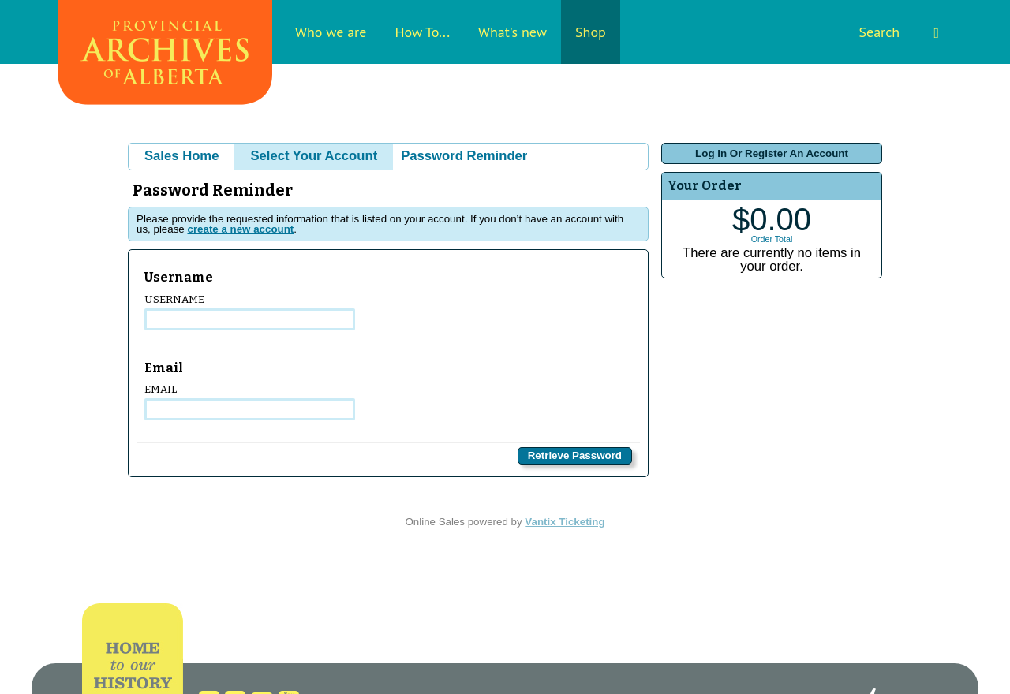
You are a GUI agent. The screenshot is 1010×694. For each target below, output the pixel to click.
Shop (590, 32)
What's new (512, 32)
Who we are (330, 32)
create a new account (240, 229)
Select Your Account (313, 155)
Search (898, 32)
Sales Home (181, 155)
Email (249, 401)
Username (249, 311)
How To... (422, 32)
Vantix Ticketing (564, 522)
